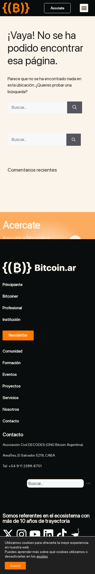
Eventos (10, 374)
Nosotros (11, 409)
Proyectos (12, 386)
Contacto (11, 421)
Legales (86, 560)
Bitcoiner (10, 296)
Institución (11, 319)
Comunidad (12, 351)
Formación (12, 362)
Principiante (13, 284)
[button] (84, 8)
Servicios (10, 397)
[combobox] (55, 483)
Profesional (12, 307)
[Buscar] (74, 107)
